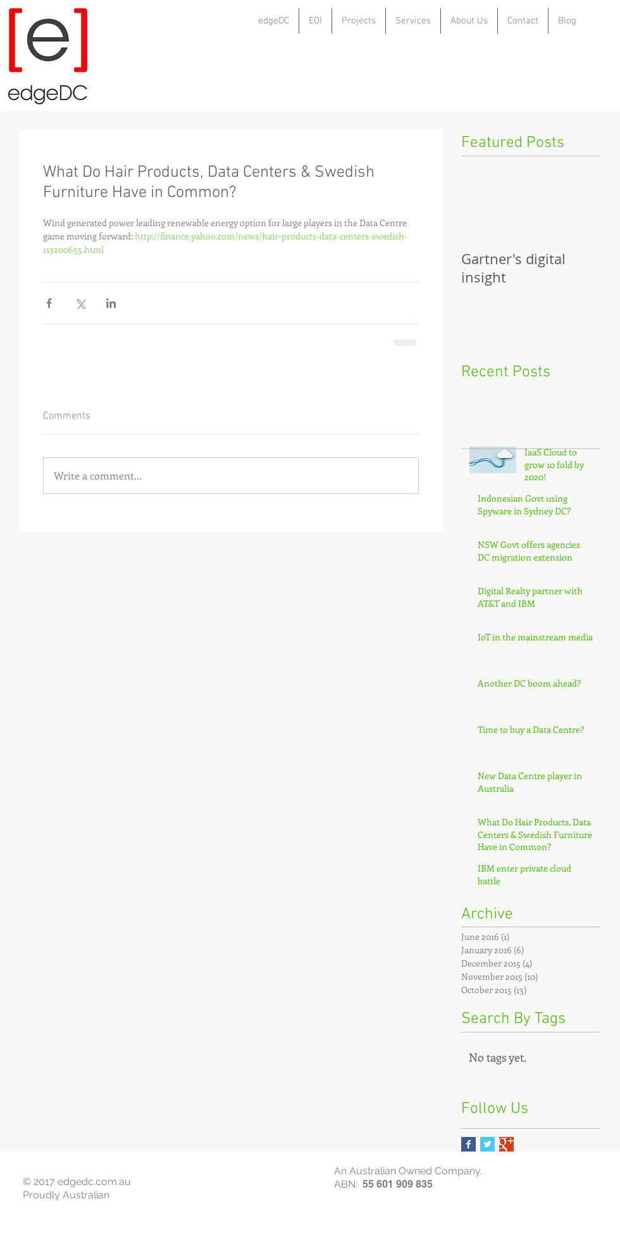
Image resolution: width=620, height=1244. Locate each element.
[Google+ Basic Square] (506, 1144)
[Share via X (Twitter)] (80, 303)
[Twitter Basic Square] (487, 1144)
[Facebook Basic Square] (468, 1144)
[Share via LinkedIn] (111, 303)
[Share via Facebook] (49, 303)
